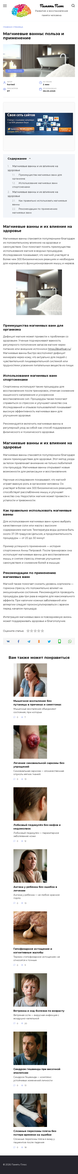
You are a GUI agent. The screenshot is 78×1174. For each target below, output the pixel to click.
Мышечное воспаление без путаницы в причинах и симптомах (37, 703)
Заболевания (15, 71)
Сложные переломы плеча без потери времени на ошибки (34, 1133)
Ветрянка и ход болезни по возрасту (38, 1010)
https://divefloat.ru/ (59, 349)
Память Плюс (51, 6)
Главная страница (13, 27)
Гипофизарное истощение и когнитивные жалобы (32, 950)
